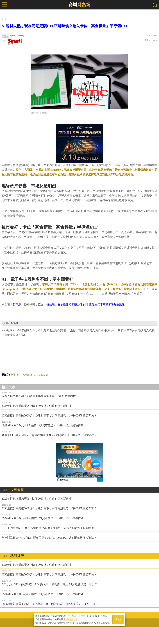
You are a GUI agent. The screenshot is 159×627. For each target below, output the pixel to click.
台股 (12, 374)
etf (18, 374)
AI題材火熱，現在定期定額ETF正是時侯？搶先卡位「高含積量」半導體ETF (65, 26)
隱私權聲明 (71, 619)
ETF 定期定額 (41, 374)
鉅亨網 (15, 42)
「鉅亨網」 (17, 304)
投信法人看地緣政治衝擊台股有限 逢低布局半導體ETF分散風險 (85, 304)
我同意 (118, 619)
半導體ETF (26, 374)
